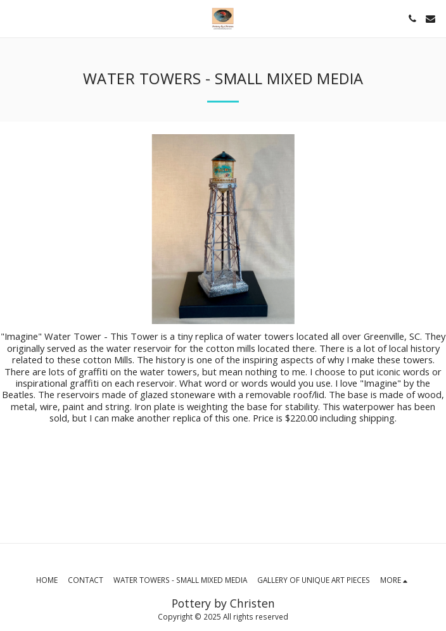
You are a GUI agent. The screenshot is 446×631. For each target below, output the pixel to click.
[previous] (19, 229)
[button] (14, 18)
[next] (427, 229)
